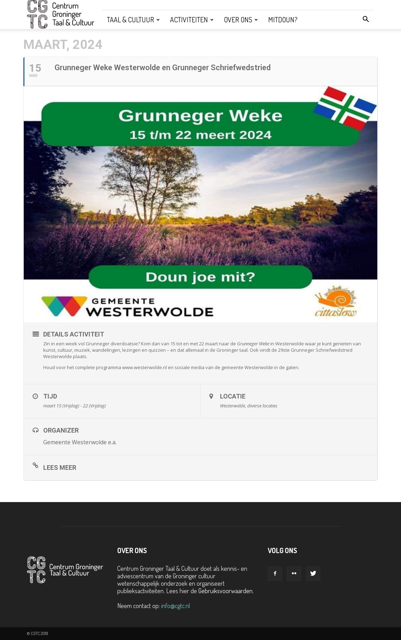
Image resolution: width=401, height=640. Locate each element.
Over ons (241, 19)
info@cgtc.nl (175, 606)
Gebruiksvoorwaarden (225, 591)
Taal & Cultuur (133, 19)
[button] (365, 19)
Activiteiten (192, 19)
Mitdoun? (283, 19)
